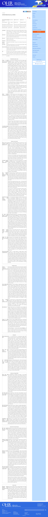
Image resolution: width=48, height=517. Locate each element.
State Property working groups (37, 48)
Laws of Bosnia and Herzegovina (37, 37)
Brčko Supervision (35, 44)
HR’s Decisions (35, 23)
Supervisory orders (35, 46)
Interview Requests (27, 514)
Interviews (34, 13)
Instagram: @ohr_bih (39, 63)
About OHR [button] (6, 8)
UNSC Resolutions (35, 39)
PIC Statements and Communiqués (6, 512)
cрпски (44, 0)
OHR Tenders (26, 512)
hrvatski (42, 0)
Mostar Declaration (15, 513)
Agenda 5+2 (34, 42)
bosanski (39, 0)
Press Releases (35, 11)
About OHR (3, 510)
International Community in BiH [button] (25, 8)
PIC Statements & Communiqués (37, 29)
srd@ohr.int (40, 505)
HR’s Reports (34, 25)
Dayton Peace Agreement (5, 513)
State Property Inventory (36, 50)
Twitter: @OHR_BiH (38, 513)
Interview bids (39, 31)
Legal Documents (35, 27)
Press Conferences (35, 20)
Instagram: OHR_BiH (38, 514)
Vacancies (26, 513)
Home (3, 509)
